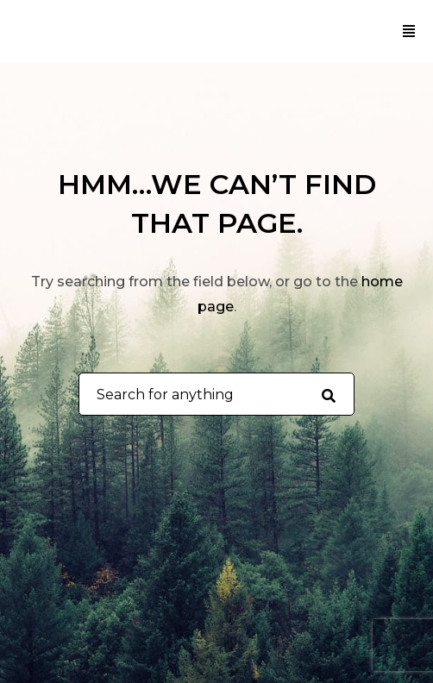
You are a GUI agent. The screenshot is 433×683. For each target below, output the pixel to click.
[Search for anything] (328, 395)
